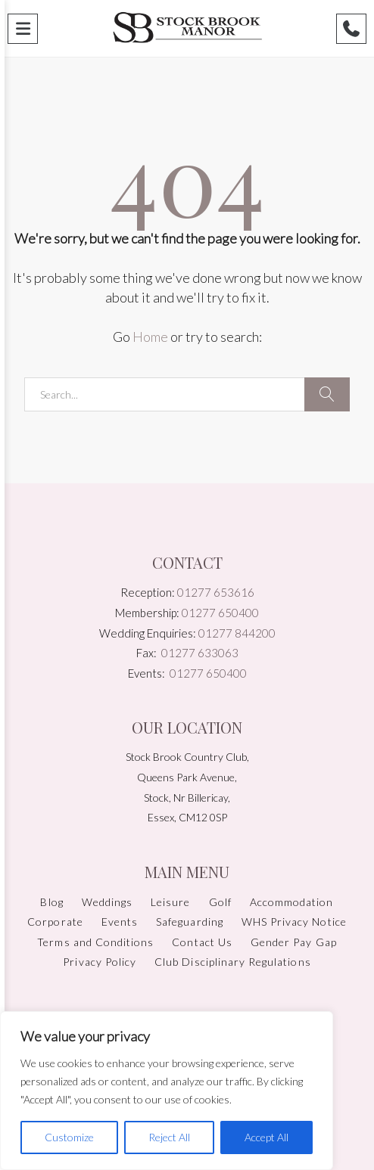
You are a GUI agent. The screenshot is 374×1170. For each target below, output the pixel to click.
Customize (69, 1137)
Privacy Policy (99, 961)
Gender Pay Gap (294, 942)
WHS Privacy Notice (294, 921)
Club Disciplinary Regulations (232, 961)
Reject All (169, 1137)
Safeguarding (189, 921)
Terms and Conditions (95, 942)
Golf (220, 901)
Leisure (170, 901)
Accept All (266, 1137)
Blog (51, 901)
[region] (166, 1090)
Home (150, 336)
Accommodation (292, 901)
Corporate (55, 921)
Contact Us (202, 942)
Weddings (107, 901)
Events (119, 921)
